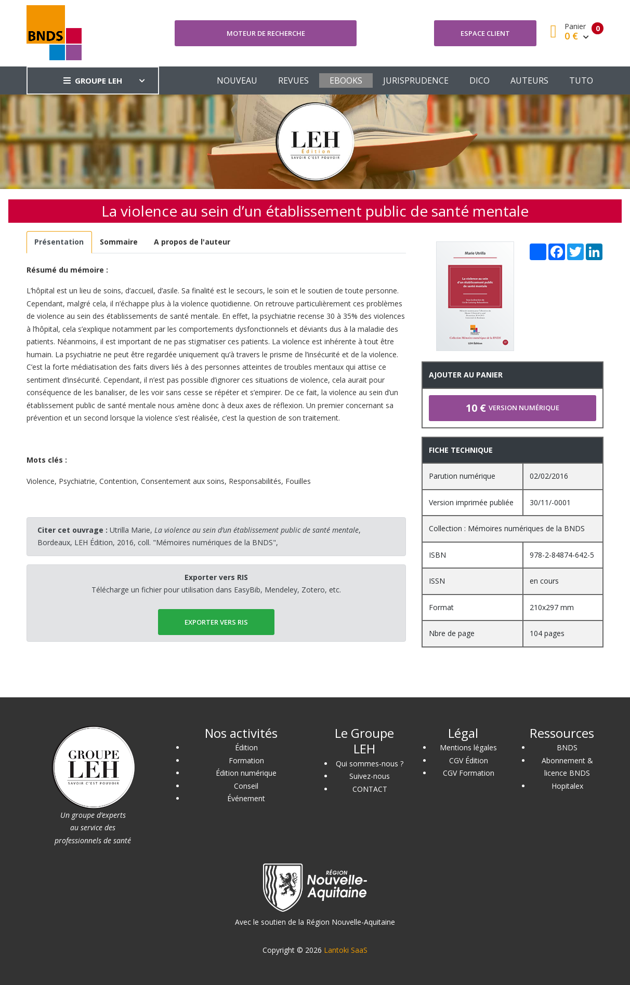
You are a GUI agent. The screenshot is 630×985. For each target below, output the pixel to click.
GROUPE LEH (92, 80)
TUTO (581, 80)
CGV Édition (468, 760)
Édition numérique (246, 773)
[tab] (59, 242)
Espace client (485, 33)
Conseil (246, 786)
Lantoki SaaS (346, 950)
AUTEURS (529, 80)
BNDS (567, 747)
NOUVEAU (237, 80)
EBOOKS (346, 80)
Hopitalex (567, 786)
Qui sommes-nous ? (369, 763)
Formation (246, 760)
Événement (246, 798)
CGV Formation (468, 773)
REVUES (293, 80)
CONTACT (369, 789)
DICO (479, 80)
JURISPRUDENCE (416, 80)
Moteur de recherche (266, 33)
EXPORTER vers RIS (216, 622)
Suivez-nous (369, 776)
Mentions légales (468, 747)
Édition (246, 747)
